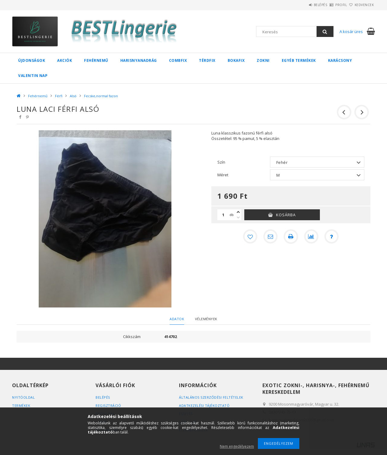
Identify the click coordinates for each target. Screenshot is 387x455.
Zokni (263, 60)
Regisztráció (108, 405)
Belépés (304, 5)
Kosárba (286, 215)
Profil (331, 5)
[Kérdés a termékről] (332, 236)
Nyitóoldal (23, 397)
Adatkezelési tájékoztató (204, 405)
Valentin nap (32, 75)
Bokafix (236, 60)
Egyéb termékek (299, 60)
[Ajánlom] (270, 236)
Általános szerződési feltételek (211, 397)
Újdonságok (31, 60)
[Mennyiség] (223, 214)
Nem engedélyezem (237, 446)
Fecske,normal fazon (101, 96)
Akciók (64, 60)
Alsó (73, 96)
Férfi (58, 96)
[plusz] (238, 212)
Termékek (21, 405)
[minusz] (238, 217)
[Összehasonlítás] (311, 236)
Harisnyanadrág (138, 60)
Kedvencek (361, 5)
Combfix (178, 60)
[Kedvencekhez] (249, 236)
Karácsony (340, 60)
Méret (222, 175)
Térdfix (207, 60)
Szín (221, 162)
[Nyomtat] (291, 236)
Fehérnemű (96, 60)
